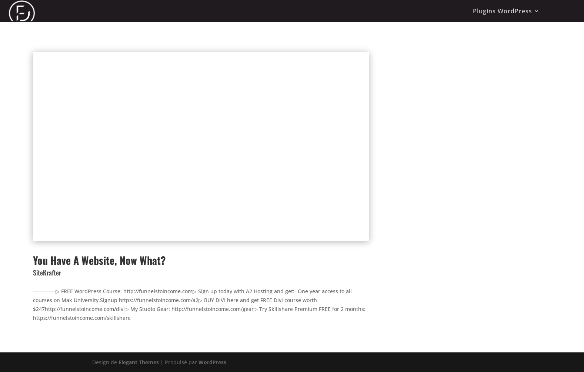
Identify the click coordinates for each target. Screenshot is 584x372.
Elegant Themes (139, 362)
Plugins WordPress (502, 11)
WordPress (212, 362)
